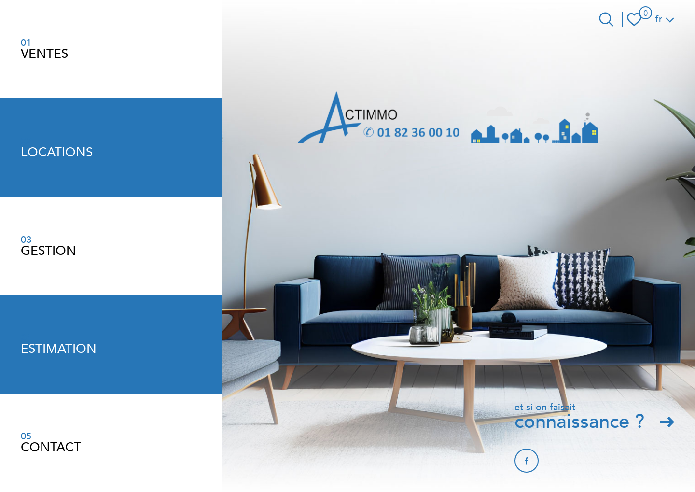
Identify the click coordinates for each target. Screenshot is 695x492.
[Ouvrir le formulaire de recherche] (606, 19)
